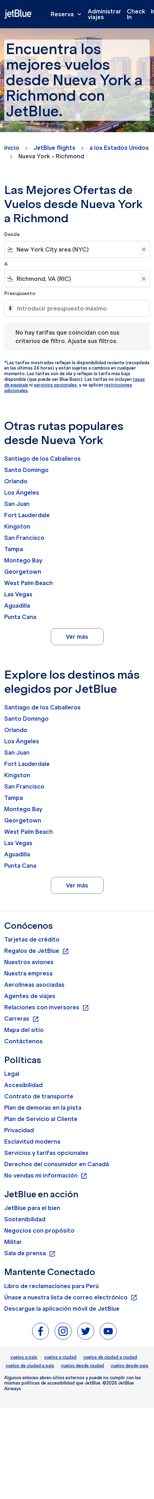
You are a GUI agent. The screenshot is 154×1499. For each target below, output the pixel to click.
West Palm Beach (28, 582)
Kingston (17, 526)
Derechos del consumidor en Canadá (56, 1164)
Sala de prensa (30, 1253)
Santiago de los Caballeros (42, 458)
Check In (136, 14)
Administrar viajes (104, 14)
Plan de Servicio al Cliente (41, 1118)
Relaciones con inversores (46, 1007)
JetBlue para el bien (32, 1207)
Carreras (21, 1019)
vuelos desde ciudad (82, 1365)
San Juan (17, 503)
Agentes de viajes (29, 995)
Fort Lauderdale (27, 515)
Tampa (13, 549)
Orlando (15, 481)
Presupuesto (19, 293)
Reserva (68, 14)
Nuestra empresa (28, 973)
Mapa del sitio (24, 1029)
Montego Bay (23, 560)
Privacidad (19, 1130)
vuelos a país (23, 1357)
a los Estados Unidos (119, 147)
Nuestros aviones (29, 962)
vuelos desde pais (129, 1365)
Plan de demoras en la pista (42, 1107)
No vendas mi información (45, 1176)
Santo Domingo (26, 469)
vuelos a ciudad (60, 1357)
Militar (13, 1241)
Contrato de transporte (38, 1096)
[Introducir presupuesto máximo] (79, 308)
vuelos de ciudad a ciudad (110, 1357)
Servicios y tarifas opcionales (46, 1152)
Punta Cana (20, 616)
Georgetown (22, 571)
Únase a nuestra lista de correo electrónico (70, 1298)
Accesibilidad (23, 1084)
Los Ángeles (21, 492)
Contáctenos (23, 1041)
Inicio (11, 147)
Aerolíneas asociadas (34, 984)
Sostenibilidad (24, 1219)
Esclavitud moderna (32, 1141)
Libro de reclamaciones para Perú (51, 1286)
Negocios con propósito (39, 1230)
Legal (11, 1073)
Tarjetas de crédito (32, 939)
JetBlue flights (54, 147)
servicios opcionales (55, 385)
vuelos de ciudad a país (30, 1365)
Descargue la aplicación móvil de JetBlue (61, 1308)
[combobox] (77, 249)
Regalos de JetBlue (36, 951)
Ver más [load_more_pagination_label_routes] (77, 636)
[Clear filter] (143, 249)
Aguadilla (17, 605)
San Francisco (24, 537)
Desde (12, 234)
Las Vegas (18, 594)
